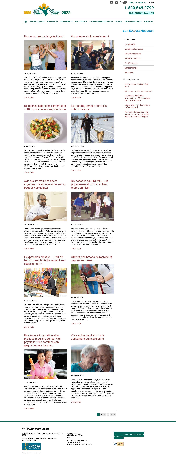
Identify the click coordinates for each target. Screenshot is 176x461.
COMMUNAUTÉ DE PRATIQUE (141, 13)
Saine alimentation (133, 54)
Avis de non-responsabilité (31, 453)
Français (142, 2)
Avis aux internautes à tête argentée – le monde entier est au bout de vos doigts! (45, 184)
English (133, 2)
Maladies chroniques (134, 49)
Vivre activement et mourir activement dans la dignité (87, 337)
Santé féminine (131, 63)
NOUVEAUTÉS (52, 21)
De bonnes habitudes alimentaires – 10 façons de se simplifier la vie (45, 107)
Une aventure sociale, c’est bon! (43, 36)
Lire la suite (29, 97)
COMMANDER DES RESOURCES (101, 21)
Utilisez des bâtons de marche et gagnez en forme (91, 258)
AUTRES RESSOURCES (133, 21)
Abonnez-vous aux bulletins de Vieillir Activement (129, 435)
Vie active (129, 72)
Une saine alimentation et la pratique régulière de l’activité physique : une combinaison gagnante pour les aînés (42, 340)
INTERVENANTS (67, 21)
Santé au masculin (133, 58)
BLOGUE (119, 21)
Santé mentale (131, 68)
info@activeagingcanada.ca (82, 444)
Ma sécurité (130, 44)
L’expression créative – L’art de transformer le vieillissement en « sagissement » (45, 260)
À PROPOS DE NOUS (37, 21)
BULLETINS (148, 21)
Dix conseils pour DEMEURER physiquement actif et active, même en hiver (89, 184)
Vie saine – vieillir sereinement (90, 36)
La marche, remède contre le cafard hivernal (89, 107)
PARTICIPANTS (81, 21)
